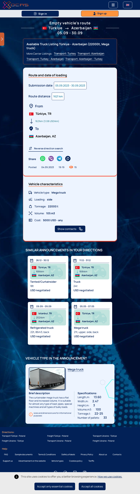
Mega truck (76, 369)
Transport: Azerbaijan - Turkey (84, 59)
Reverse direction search (45, 148)
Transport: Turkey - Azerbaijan (45, 59)
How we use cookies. (110, 476)
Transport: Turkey (65, 53)
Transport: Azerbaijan (91, 53)
